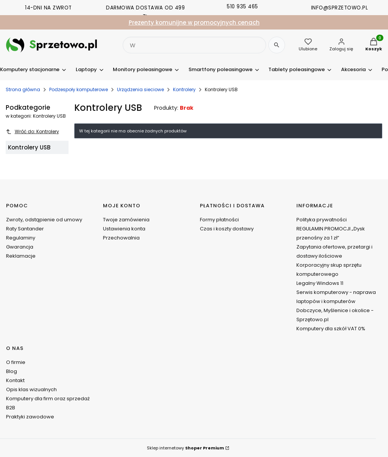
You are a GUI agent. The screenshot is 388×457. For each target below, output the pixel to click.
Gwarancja (19, 246)
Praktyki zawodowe (30, 416)
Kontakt (15, 380)
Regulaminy (20, 237)
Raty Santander (25, 228)
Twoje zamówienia (126, 219)
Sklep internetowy (185, 448)
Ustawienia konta (124, 228)
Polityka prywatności (321, 219)
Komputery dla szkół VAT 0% (330, 328)
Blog (11, 371)
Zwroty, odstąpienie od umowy (44, 219)
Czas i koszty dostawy (227, 228)
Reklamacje (21, 256)
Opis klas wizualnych (31, 389)
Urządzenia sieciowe (140, 89)
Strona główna (23, 89)
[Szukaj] (276, 45)
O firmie (15, 362)
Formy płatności (219, 219)
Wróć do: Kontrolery (32, 131)
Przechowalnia (121, 237)
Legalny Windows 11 (319, 283)
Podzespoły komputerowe (78, 89)
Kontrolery (184, 89)
